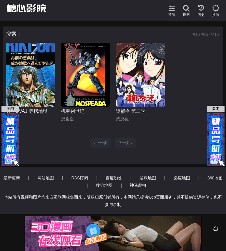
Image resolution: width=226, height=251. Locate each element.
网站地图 (45, 178)
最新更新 (12, 178)
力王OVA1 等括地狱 (27, 111)
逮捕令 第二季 (130, 111)
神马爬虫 (138, 185)
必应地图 (182, 178)
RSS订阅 (80, 178)
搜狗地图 (104, 185)
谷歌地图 (147, 178)
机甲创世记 (72, 111)
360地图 (214, 178)
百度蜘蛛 (114, 178)
